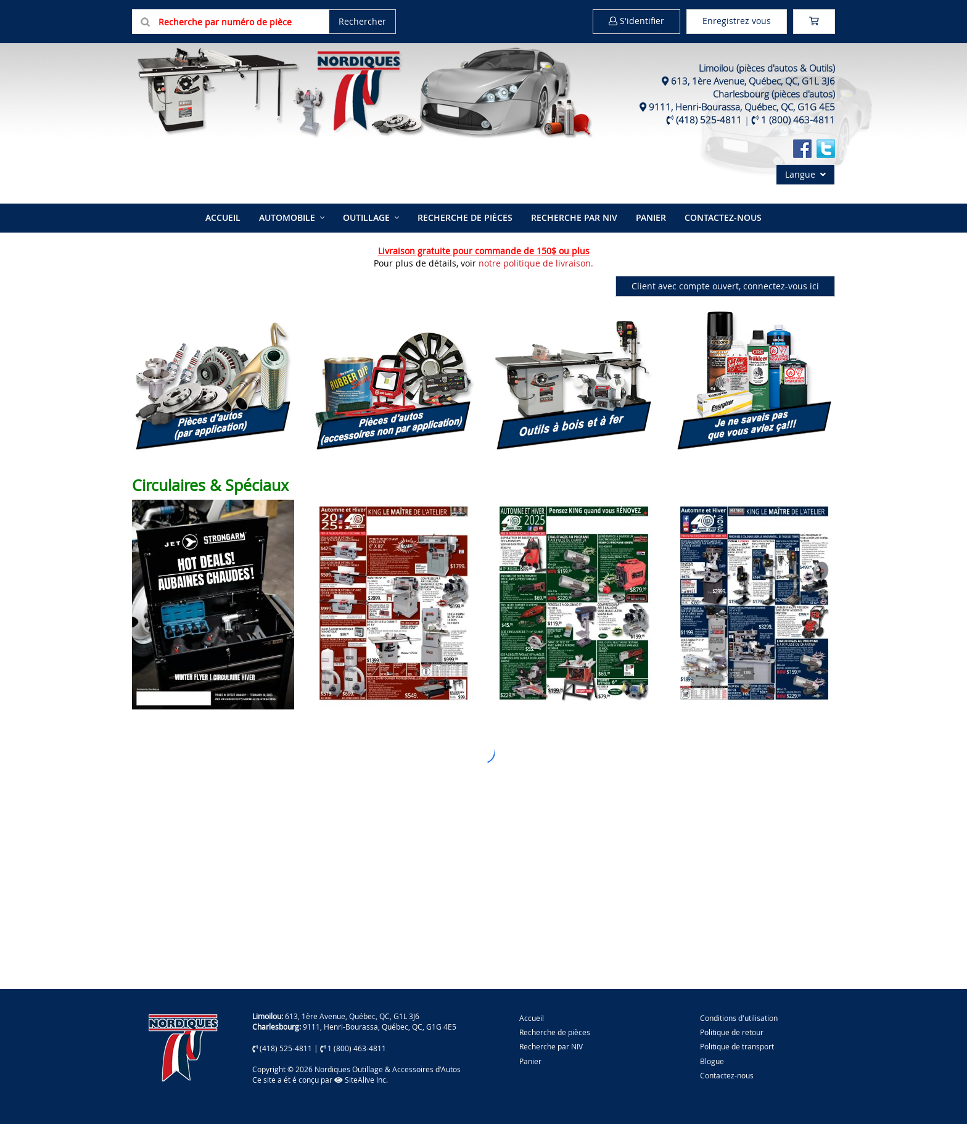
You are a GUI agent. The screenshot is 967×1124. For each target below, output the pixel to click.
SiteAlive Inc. (361, 1080)
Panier (530, 1061)
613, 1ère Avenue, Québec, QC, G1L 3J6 (753, 81)
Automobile (287, 217)
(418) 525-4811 (709, 120)
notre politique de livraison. (536, 263)
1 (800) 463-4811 (798, 120)
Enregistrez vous (736, 21)
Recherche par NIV (574, 217)
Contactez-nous (723, 217)
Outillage (366, 217)
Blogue (712, 1061)
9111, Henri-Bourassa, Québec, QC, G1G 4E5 (742, 107)
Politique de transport (737, 1046)
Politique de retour (731, 1032)
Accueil (223, 217)
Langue (805, 174)
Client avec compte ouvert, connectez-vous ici (725, 286)
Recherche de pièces (465, 217)
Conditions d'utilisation (739, 1018)
